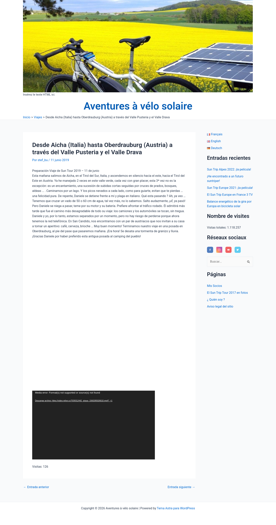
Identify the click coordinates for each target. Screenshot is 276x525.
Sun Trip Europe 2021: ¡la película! (230, 188)
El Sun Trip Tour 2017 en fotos (227, 293)
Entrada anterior (36, 487)
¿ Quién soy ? (216, 299)
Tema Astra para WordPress (176, 508)
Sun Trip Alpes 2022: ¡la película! (229, 169)
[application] (93, 425)
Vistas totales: (217, 227)
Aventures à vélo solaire (138, 106)
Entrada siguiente (181, 487)
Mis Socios (214, 286)
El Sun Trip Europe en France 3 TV (230, 194)
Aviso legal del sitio (220, 306)
